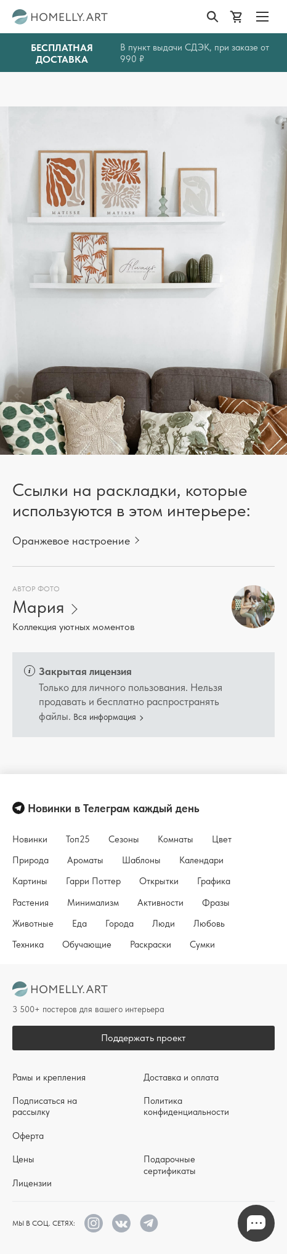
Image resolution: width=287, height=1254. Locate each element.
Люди (163, 923)
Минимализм (93, 902)
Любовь (209, 923)
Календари (201, 860)
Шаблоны (141, 860)
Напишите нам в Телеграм (256, 1223)
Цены (23, 1159)
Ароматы (85, 860)
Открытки (159, 881)
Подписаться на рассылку (44, 1106)
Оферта (28, 1135)
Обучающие (86, 944)
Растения (30, 902)
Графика (213, 881)
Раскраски (150, 944)
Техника (28, 944)
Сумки (202, 944)
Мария (38, 607)
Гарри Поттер (93, 881)
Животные (33, 923)
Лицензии (32, 1183)
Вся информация (104, 717)
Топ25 (78, 839)
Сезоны (123, 839)
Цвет (222, 839)
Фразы (216, 902)
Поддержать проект (143, 1038)
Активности (160, 902)
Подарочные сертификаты (170, 1165)
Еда (79, 923)
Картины (29, 881)
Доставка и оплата (181, 1077)
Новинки (29, 839)
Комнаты (175, 839)
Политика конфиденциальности (186, 1106)
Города (119, 923)
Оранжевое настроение (71, 540)
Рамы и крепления (49, 1077)
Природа (30, 860)
